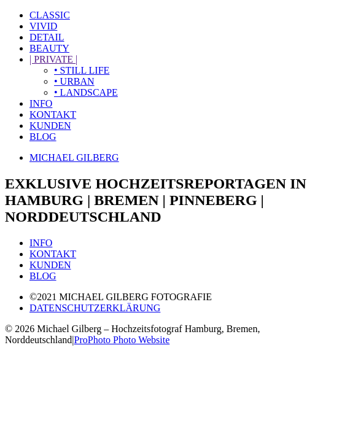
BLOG (42, 136)
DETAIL (46, 37)
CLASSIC (49, 15)
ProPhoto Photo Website (122, 340)
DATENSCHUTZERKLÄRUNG (94, 308)
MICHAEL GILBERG (74, 157)
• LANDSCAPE (86, 92)
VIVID (43, 26)
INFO (40, 103)
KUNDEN (50, 125)
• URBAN (74, 81)
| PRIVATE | (53, 59)
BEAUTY (49, 48)
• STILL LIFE (81, 70)
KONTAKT (52, 114)
